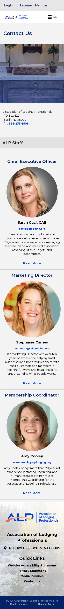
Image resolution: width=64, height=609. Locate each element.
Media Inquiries (32, 576)
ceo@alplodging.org (32, 228)
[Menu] (54, 17)
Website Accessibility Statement (32, 565)
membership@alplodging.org (32, 462)
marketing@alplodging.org (32, 348)
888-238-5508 (19, 123)
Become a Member (33, 5)
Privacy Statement (32, 570)
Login (8, 5)
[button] (32, 263)
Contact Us (32, 581)
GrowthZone (46, 604)
